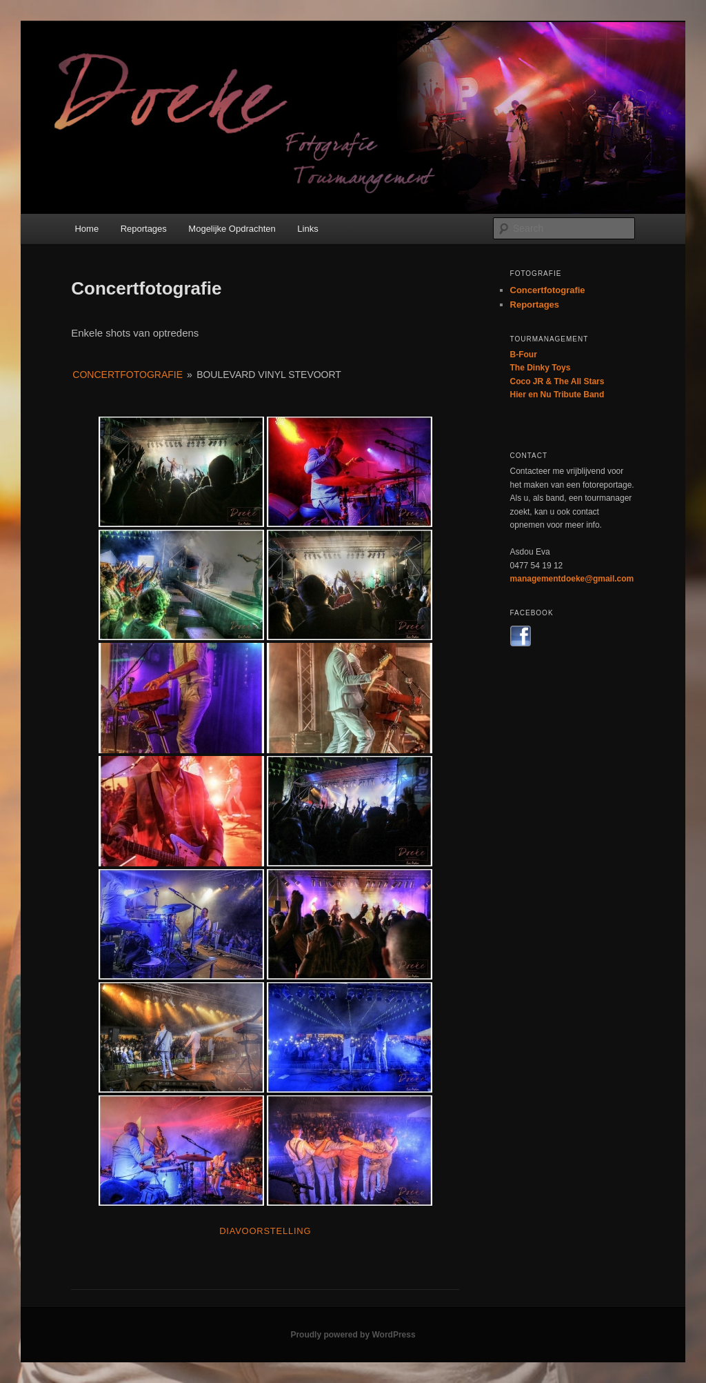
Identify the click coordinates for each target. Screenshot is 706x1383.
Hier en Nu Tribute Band (557, 394)
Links (307, 228)
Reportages (144, 228)
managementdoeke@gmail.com (572, 579)
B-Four (523, 354)
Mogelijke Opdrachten (231, 228)
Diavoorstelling (265, 1231)
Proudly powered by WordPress (352, 1335)
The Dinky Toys (540, 367)
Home (86, 228)
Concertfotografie (127, 374)
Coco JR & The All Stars (557, 381)
